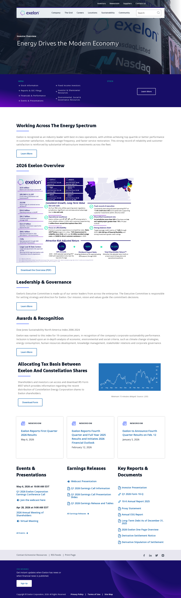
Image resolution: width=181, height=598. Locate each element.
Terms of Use (94, 594)
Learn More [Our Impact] (26, 352)
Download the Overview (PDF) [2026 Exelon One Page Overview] (36, 270)
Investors (101, 3)
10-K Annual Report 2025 (136, 501)
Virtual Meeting (29, 521)
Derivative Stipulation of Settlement (143, 542)
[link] (30, 13)
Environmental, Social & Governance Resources (69, 98)
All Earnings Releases (76, 513)
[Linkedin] (150, 555)
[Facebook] (144, 555)
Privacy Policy (77, 594)
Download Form (30, 402)
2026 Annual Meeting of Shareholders (30, 514)
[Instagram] (162, 555)
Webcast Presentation (83, 481)
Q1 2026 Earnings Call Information (90, 488)
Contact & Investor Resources (32, 554)
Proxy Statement (131, 508)
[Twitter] (156, 555)
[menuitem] (56, 13)
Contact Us (141, 3)
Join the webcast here (32, 500)
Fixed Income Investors (69, 85)
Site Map (109, 594)
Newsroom (114, 3)
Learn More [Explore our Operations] (26, 153)
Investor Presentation (134, 487)
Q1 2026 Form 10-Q (132, 494)
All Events (20, 533)
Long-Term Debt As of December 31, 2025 (142, 522)
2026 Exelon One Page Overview (140, 529)
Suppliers (127, 3)
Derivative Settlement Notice (139, 535)
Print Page (70, 554)
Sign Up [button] (24, 583)
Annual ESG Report (132, 514)
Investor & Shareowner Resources (69, 91)
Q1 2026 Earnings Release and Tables (92, 503)
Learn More (146, 91)
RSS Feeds (56, 554)
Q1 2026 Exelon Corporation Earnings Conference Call (32, 493)
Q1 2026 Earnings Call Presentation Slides (91, 496)
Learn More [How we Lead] (26, 306)
